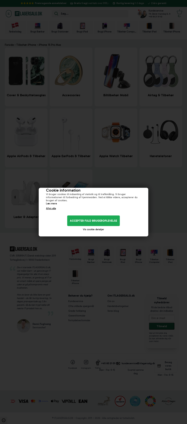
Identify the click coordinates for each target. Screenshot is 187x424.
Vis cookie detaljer (93, 229)
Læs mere (51, 203)
